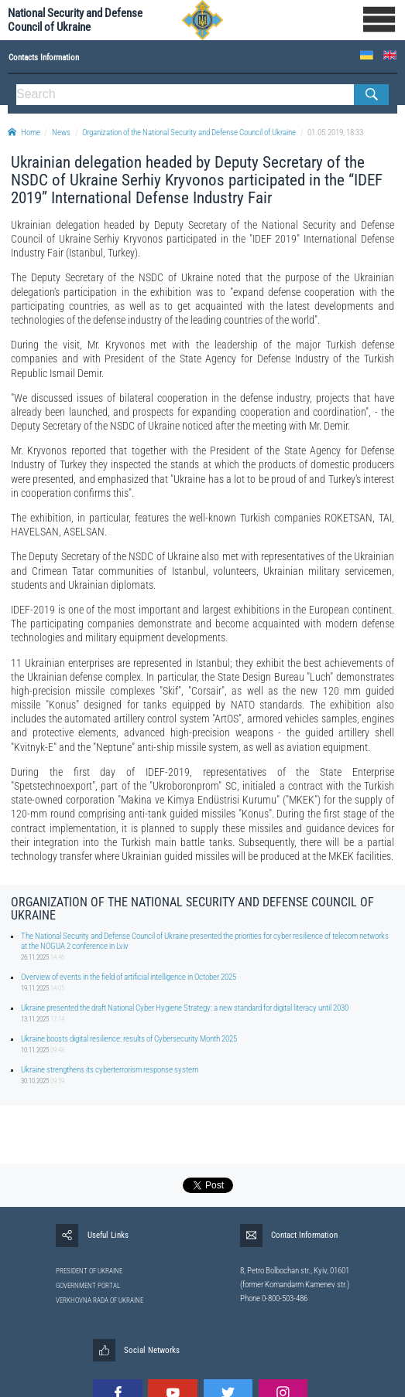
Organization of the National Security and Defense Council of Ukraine (189, 132)
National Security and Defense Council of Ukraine (75, 20)
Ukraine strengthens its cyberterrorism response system (109, 1070)
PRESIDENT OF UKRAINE (89, 1271)
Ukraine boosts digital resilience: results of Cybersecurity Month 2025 (129, 1039)
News (61, 132)
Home (24, 132)
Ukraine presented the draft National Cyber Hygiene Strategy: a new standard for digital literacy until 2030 (184, 1008)
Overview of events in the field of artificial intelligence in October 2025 (128, 977)
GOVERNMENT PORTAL (88, 1286)
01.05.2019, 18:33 (335, 132)
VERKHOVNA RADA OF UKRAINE (99, 1300)
